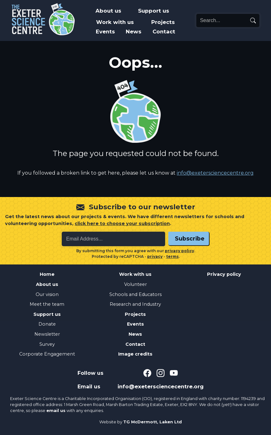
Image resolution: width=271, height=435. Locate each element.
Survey (47, 344)
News (133, 31)
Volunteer (135, 284)
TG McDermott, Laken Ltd (152, 422)
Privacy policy (224, 274)
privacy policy (179, 250)
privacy (155, 256)
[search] (253, 20)
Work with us (115, 22)
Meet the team (47, 304)
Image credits (135, 354)
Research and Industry (135, 304)
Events (105, 31)
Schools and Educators (135, 294)
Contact (164, 31)
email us (56, 410)
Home (47, 274)
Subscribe (190, 238)
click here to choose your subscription (122, 223)
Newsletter (47, 334)
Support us (153, 11)
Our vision (47, 294)
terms (172, 256)
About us (108, 11)
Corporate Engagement (47, 354)
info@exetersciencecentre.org (215, 173)
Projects (163, 22)
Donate (47, 324)
